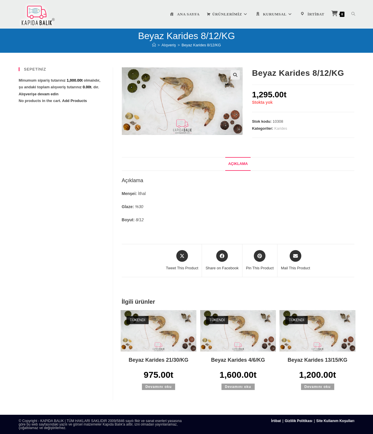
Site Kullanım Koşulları (335, 421)
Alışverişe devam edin (39, 94)
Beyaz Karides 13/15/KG (317, 360)
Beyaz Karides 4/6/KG (238, 360)
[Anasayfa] (154, 45)
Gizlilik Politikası (298, 421)
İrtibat (276, 421)
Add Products (74, 101)
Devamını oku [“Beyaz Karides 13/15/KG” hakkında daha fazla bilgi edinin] (318, 387)
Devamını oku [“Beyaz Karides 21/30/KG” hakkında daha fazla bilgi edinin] (158, 387)
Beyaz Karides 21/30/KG (158, 360)
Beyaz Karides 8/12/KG (201, 45)
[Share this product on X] (182, 260)
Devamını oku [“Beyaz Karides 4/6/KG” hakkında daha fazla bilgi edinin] (238, 387)
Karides (280, 128)
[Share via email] (295, 260)
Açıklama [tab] (238, 164)
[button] (235, 75)
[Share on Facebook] (221, 260)
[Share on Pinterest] (260, 260)
